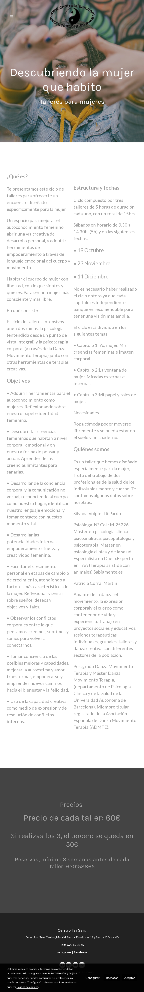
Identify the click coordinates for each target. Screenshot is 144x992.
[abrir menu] (11, 16)
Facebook (80, 952)
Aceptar (129, 977)
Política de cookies (27, 986)
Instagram (64, 952)
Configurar (93, 977)
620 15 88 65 (75, 944)
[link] (72, 16)
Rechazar (112, 977)
